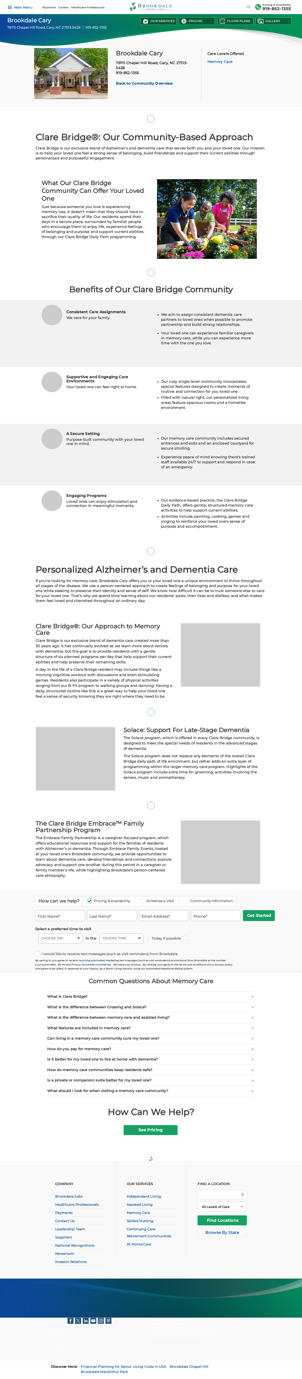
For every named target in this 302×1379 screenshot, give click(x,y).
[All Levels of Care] (222, 1206)
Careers (63, 7)
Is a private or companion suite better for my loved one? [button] (151, 1080)
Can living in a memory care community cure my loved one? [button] (151, 1038)
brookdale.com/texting (96, 964)
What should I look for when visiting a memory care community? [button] (151, 1091)
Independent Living (144, 1196)
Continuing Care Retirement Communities (149, 1232)
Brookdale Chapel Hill (189, 1367)
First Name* (49, 916)
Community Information (209, 901)
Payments (49, 7)
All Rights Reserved (113, 1348)
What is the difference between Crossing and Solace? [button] (151, 1007)
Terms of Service (191, 1336)
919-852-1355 (276, 8)
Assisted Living (140, 1205)
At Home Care (139, 1244)
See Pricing (150, 1130)
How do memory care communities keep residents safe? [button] (151, 1070)
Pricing (196, 21)
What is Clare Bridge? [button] (151, 996)
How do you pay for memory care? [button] (151, 1049)
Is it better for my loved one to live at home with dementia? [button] (151, 1059)
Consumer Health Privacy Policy (106, 1332)
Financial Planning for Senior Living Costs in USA (123, 1367)
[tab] (151, 997)
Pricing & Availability (109, 901)
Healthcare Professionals (88, 7)
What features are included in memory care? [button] (151, 1028)
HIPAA (49, 1332)
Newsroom (65, 1254)
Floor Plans (238, 21)
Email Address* (155, 916)
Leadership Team (70, 1229)
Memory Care (219, 62)
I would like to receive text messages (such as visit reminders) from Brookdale (107, 954)
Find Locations (222, 1220)
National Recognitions (74, 1245)
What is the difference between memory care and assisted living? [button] (151, 1017)
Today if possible (167, 938)
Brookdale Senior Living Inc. (76, 1348)
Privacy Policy (68, 1332)
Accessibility (54, 1336)
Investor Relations (70, 1262)
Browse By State (222, 1232)
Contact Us (64, 1221)
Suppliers (63, 1237)
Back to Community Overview (144, 83)
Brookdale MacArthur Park (104, 1372)
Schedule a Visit (158, 901)
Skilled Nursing (140, 1221)
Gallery (272, 21)
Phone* (200, 916)
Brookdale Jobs (68, 1196)
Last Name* (100, 916)
